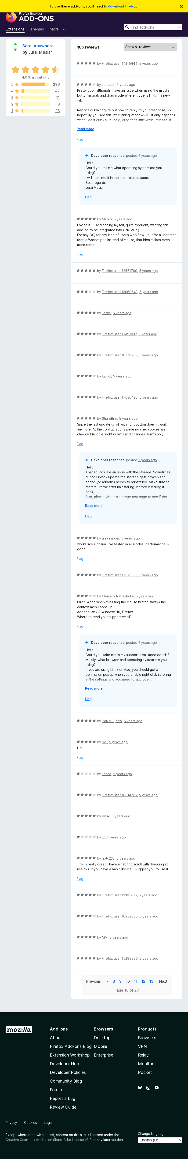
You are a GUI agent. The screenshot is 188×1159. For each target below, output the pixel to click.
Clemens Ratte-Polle (118, 596)
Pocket (145, 1072)
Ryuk (106, 816)
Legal (48, 1123)
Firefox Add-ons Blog (71, 1046)
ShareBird (109, 418)
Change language (152, 1134)
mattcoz (108, 85)
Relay (143, 1055)
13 (151, 981)
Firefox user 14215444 (119, 63)
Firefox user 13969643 (119, 292)
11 (135, 981)
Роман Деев (112, 721)
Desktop (102, 1037)
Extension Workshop (70, 1055)
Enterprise (103, 1055)
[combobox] (153, 27)
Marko (107, 219)
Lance (106, 774)
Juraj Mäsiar (40, 52)
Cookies (30, 1123)
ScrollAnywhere (38, 45)
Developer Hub (64, 1063)
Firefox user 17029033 (119, 575)
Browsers (147, 1037)
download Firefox (122, 6)
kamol (106, 376)
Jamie (106, 313)
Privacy (11, 1123)
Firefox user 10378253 (119, 355)
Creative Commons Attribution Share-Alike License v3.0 (49, 1140)
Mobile (100, 1046)
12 (143, 981)
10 (128, 981)
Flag (80, 139)
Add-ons (59, 1029)
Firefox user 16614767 (119, 795)
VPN (142, 1046)
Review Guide (63, 1107)
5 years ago (148, 63)
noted (49, 1135)
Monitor (145, 1063)
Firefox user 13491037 (119, 334)
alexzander (110, 538)
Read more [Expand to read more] (85, 129)
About (56, 1037)
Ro (104, 742)
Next (163, 981)
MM (105, 937)
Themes (37, 29)
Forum (56, 1089)
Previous (93, 981)
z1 (103, 837)
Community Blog (66, 1081)
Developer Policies (68, 1072)
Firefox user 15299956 (120, 958)
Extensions (15, 29)
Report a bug (62, 1098)
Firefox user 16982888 (120, 916)
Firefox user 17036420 (119, 397)
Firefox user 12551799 (119, 271)
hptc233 (108, 858)
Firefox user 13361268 (119, 895)
